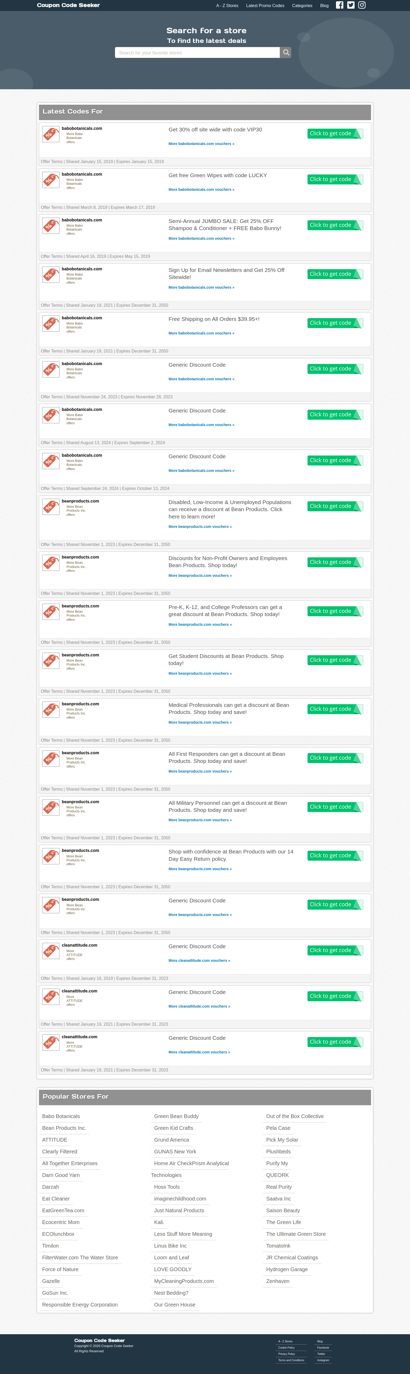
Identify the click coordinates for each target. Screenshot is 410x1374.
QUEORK (277, 1175)
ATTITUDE (54, 1140)
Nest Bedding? (171, 1293)
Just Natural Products (179, 1210)
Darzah (50, 1187)
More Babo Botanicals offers (74, 138)
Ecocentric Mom (60, 1222)
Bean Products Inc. (64, 1128)
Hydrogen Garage (287, 1269)
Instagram (323, 1360)
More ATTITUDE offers (74, 955)
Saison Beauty (283, 1210)
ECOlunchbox (58, 1234)
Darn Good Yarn (61, 1175)
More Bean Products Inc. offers (76, 511)
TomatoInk (278, 1246)
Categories (302, 5)
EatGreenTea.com (63, 1210)
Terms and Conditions (291, 1360)
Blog (324, 5)
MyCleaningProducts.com (184, 1281)
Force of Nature (60, 1269)
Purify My (277, 1163)
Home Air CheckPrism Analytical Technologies (190, 1169)
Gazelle (51, 1281)
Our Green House (175, 1305)
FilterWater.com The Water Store (80, 1257)
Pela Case (278, 1128)
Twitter (321, 1354)
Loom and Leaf (171, 1257)
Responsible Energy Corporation (80, 1305)
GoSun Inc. (55, 1293)
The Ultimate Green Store (296, 1234)
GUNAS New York (175, 1151)
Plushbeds (278, 1151)
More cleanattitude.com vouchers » (199, 960)
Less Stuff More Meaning (183, 1234)
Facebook (323, 1347)
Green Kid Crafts (173, 1128)
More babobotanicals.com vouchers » (202, 144)
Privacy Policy (286, 1354)
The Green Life (283, 1222)
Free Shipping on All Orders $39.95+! (214, 319)
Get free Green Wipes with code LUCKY (218, 175)
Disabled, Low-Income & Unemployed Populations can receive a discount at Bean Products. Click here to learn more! (230, 509)
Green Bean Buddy (176, 1116)
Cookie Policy (286, 1347)
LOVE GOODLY (173, 1269)
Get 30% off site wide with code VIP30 (215, 129)
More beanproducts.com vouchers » (200, 526)
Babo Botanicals (61, 1116)
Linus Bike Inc (170, 1246)
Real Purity (279, 1187)
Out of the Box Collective (295, 1116)
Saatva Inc (278, 1199)
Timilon (50, 1246)
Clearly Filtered (59, 1151)
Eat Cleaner (56, 1199)
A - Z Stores (227, 5)
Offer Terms (51, 161)
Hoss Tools (167, 1187)
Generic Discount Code (197, 365)
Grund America (171, 1140)
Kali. (159, 1222)
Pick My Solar (282, 1140)
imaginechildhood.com (180, 1199)
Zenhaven (277, 1281)
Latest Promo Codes (265, 5)
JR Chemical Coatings (292, 1257)
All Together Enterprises (70, 1163)
